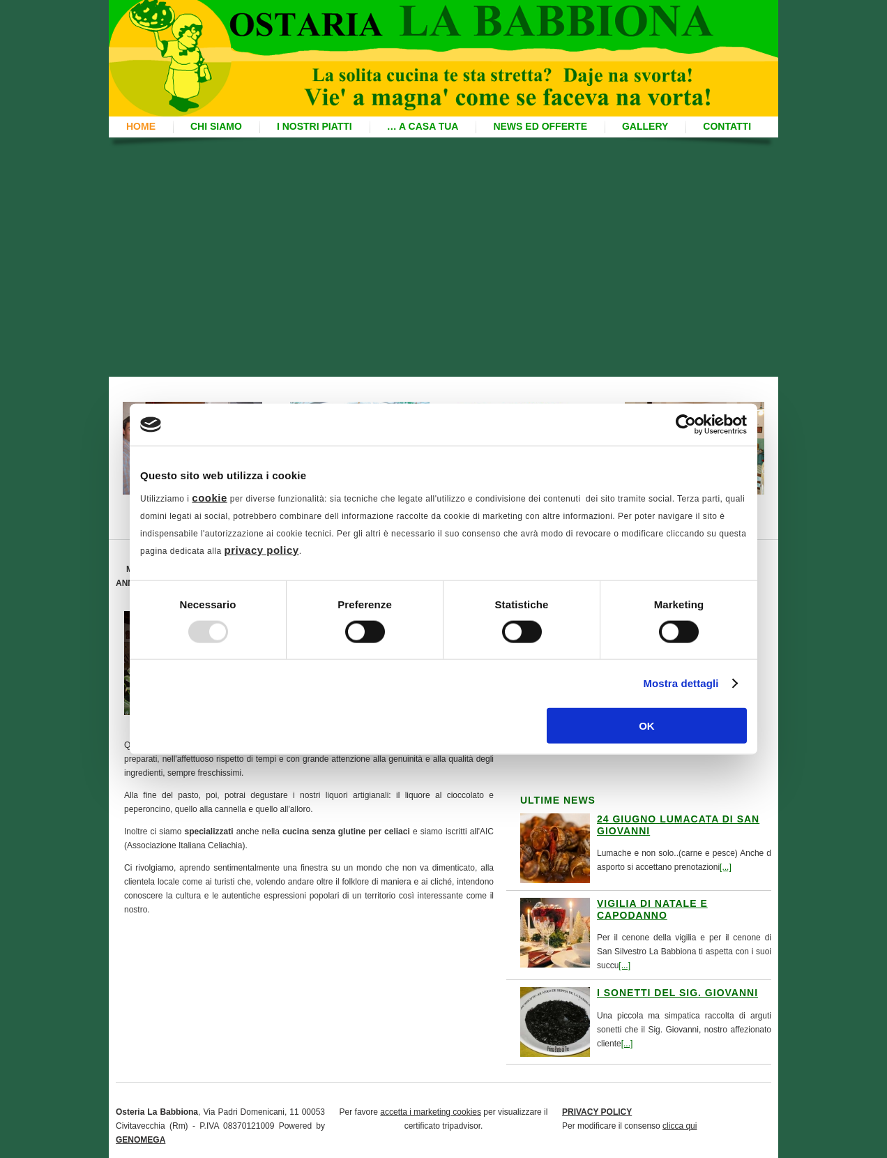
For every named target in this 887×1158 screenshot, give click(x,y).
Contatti (727, 126)
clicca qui (679, 1126)
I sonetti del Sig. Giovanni (677, 992)
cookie (209, 497)
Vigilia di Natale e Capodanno (652, 909)
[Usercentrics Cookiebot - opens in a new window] (686, 424)
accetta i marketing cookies (430, 1112)
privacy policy (262, 549)
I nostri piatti (314, 126)
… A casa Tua (423, 126)
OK (647, 725)
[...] (725, 867)
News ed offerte (540, 126)
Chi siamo (216, 126)
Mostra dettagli (680, 683)
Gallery (645, 126)
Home (141, 126)
